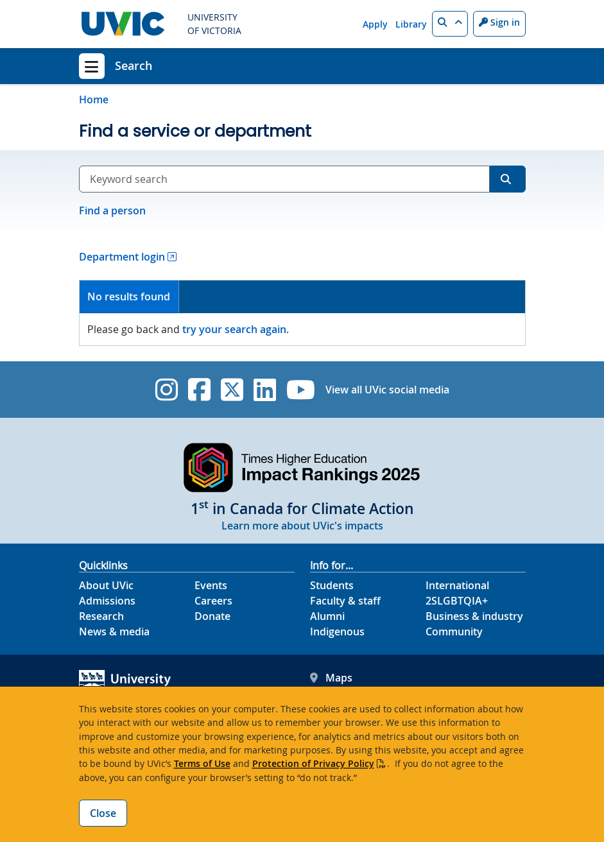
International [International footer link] (457, 585)
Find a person (112, 210)
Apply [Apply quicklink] (375, 24)
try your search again (234, 329)
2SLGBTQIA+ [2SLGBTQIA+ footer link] (457, 601)
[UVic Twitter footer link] (232, 389)
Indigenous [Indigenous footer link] (337, 631)
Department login (122, 257)
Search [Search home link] (133, 65)
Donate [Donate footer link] (212, 616)
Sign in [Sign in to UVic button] (499, 22)
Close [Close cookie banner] (103, 813)
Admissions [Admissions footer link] (107, 601)
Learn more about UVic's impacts (302, 526)
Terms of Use (202, 763)
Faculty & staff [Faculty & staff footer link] (345, 601)
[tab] (130, 296)
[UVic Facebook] (199, 389)
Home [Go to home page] (93, 99)
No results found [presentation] (128, 296)
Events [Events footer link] (210, 585)
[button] (450, 24)
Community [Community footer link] (454, 631)
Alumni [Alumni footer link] (327, 616)
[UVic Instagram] (166, 389)
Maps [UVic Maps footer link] (331, 677)
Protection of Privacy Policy (313, 763)
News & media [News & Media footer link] (114, 631)
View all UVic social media (387, 389)
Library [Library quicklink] (411, 24)
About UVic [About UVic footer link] (106, 585)
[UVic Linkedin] (265, 389)
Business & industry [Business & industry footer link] (474, 616)
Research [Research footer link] (101, 616)
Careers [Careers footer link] (213, 601)
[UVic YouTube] (300, 389)
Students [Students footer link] (332, 585)
